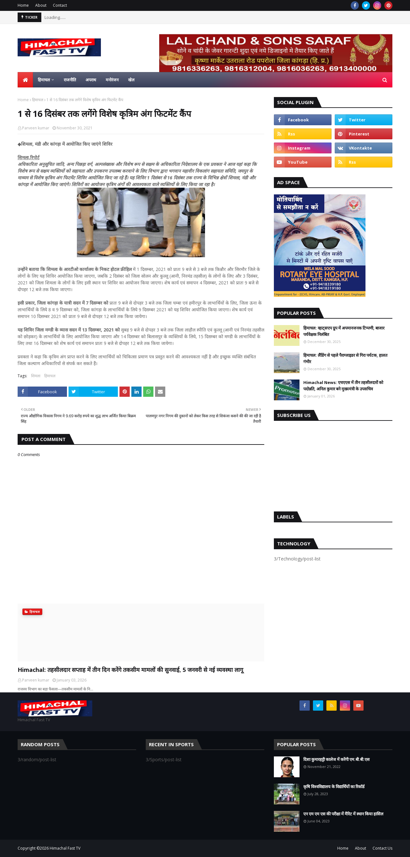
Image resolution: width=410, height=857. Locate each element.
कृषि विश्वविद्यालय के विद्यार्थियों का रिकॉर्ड (334, 786)
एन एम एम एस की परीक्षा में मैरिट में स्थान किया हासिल (343, 814)
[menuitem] (25, 79)
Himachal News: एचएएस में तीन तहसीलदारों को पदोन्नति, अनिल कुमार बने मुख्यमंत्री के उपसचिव (343, 386)
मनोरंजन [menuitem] (112, 80)
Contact (60, 5)
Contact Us (382, 848)
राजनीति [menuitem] (70, 80)
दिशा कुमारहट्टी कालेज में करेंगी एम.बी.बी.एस (336, 759)
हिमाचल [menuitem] (44, 80)
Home (23, 5)
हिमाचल (37, 99)
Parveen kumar (35, 128)
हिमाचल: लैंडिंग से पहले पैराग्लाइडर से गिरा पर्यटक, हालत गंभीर (345, 358)
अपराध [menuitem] (91, 80)
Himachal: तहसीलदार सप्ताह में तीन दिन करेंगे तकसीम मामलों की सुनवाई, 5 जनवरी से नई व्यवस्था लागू (130, 669)
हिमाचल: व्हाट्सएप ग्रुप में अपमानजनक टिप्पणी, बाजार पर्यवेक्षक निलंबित (343, 331)
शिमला (35, 376)
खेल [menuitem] (131, 80)
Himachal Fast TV (65, 848)
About (40, 5)
